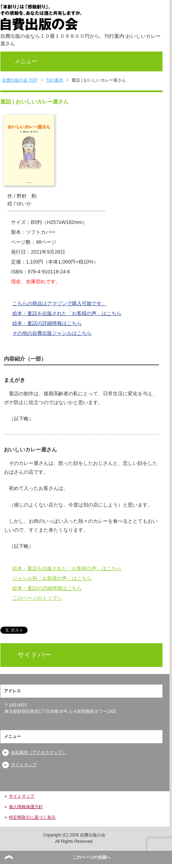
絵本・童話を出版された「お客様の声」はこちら (66, 313)
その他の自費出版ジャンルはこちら (52, 333)
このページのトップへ (37, 598)
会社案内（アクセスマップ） (38, 752)
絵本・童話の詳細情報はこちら (47, 323)
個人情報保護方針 (26, 806)
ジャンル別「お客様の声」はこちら (52, 578)
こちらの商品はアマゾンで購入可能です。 (59, 303)
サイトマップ (23, 764)
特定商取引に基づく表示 (32, 817)
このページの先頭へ (92, 857)
